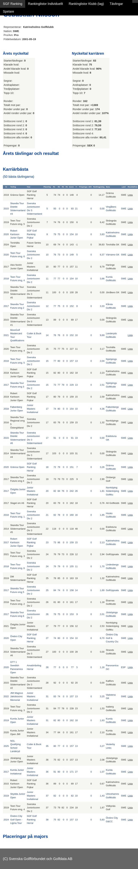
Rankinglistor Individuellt (45, 4)
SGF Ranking (12, 4)
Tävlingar (116, 4)
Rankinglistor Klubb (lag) (86, 4)
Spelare (8, 11)
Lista (130, 195)
